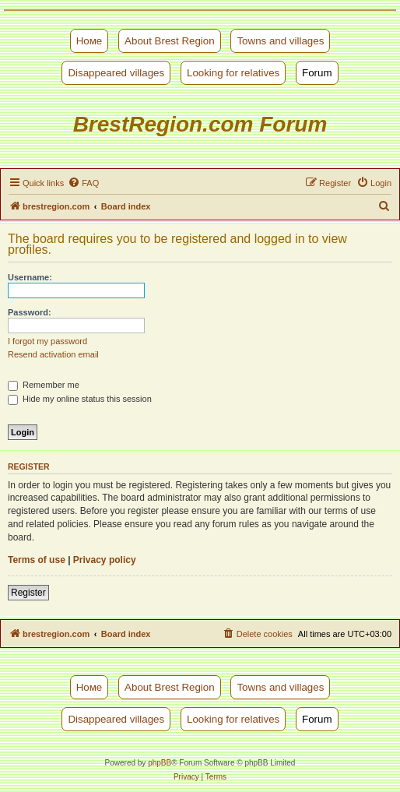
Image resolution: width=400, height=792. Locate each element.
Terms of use (36, 559)
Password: (29, 312)
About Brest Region (170, 41)
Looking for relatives (233, 73)
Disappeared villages (116, 73)
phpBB (159, 763)
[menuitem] (83, 183)
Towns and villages (280, 41)
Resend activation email (53, 354)
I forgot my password (47, 341)
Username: (30, 277)
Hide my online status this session (80, 398)
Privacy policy (104, 559)
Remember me (43, 384)
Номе (89, 41)
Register (28, 592)
